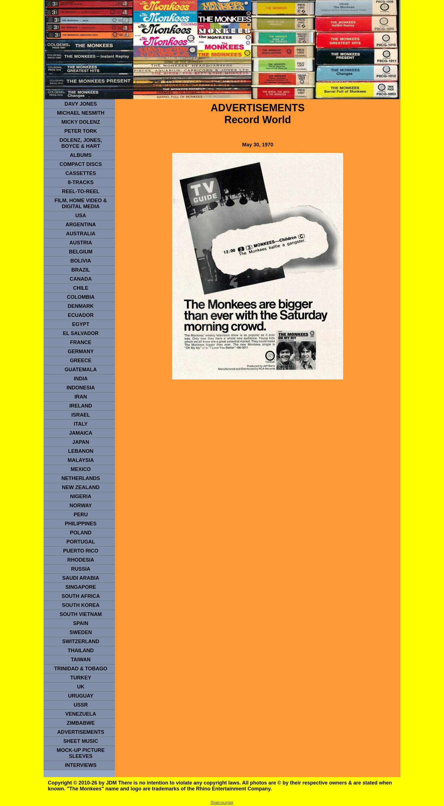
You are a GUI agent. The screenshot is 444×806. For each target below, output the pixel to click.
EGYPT (80, 324)
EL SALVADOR (81, 333)
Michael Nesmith (80, 113)
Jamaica (80, 433)
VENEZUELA (80, 714)
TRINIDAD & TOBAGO (80, 668)
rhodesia (80, 560)
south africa (80, 596)
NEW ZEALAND (81, 487)
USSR (81, 705)
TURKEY (80, 678)
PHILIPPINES (81, 523)
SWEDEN (80, 632)
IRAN (80, 397)
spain (80, 623)
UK (80, 687)
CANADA (81, 279)
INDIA (81, 378)
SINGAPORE (80, 587)
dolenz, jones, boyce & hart (80, 143)
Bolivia (80, 261)
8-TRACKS (80, 182)
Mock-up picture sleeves (81, 753)
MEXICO (81, 469)
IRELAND (80, 406)
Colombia (81, 297)
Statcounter (222, 802)
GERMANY (81, 351)
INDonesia (81, 388)
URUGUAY (80, 696)
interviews (81, 765)
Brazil (80, 270)
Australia (80, 233)
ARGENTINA (81, 224)
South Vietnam (80, 614)
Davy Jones (81, 104)
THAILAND (81, 650)
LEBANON (80, 451)
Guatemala (81, 369)
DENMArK (81, 306)
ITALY (80, 424)
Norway (80, 505)
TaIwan (81, 659)
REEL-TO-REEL (81, 191)
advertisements (80, 732)
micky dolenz (80, 122)
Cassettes (80, 173)
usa (80, 215)
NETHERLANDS (80, 478)
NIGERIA (80, 496)
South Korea (80, 605)
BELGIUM (81, 252)
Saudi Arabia (80, 578)
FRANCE (80, 342)
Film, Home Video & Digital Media (80, 203)
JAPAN (80, 442)
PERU (81, 514)
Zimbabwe (81, 723)
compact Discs (80, 164)
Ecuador (80, 315)
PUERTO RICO (81, 551)
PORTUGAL (81, 542)
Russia (80, 569)
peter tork (80, 131)
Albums (81, 155)
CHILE (80, 288)
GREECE (80, 360)
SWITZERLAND (80, 641)
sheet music (80, 741)
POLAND (80, 533)
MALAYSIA (81, 460)
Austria (80, 243)
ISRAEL (80, 415)
